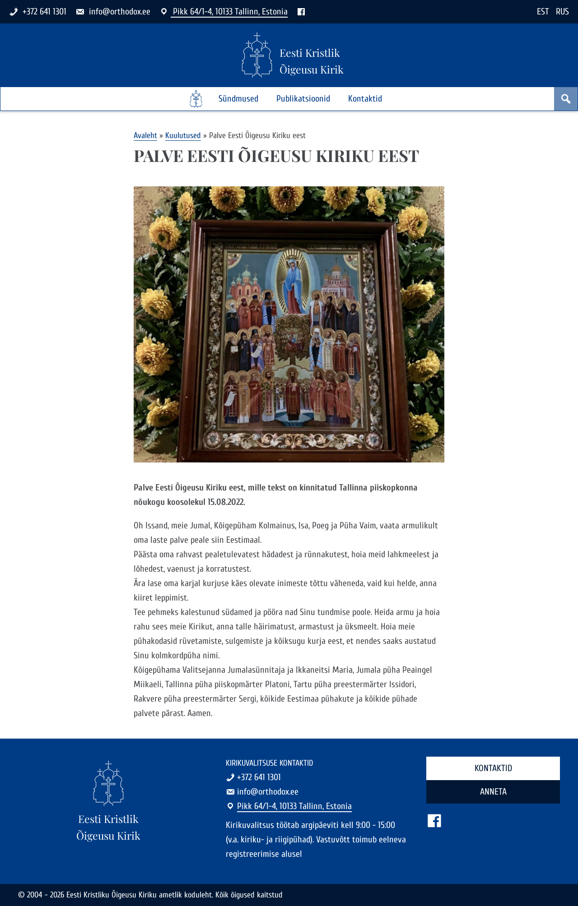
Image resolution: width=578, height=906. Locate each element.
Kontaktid (365, 98)
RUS (562, 11)
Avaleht (145, 135)
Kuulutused (183, 135)
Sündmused (238, 98)
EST (543, 11)
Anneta (493, 791)
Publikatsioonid (303, 98)
